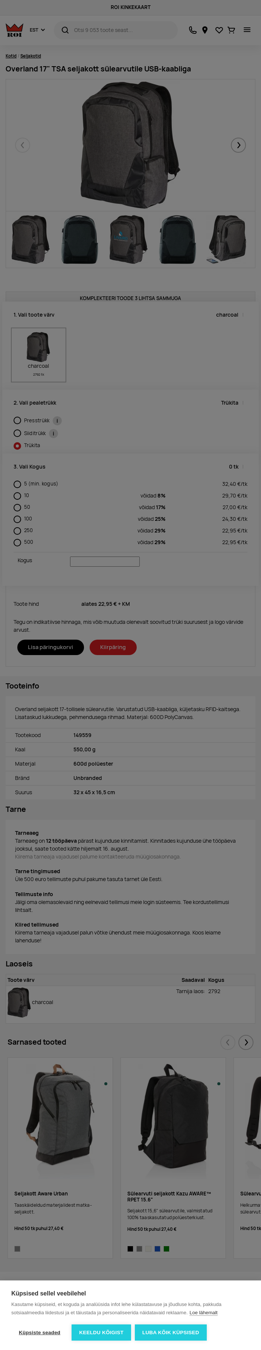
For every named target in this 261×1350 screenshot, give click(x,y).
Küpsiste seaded (39, 1332)
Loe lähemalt (203, 1312)
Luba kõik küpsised (170, 1332)
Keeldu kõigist (101, 1332)
